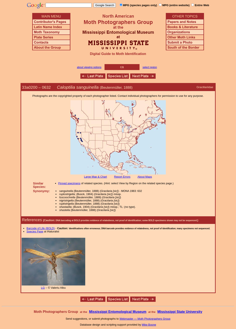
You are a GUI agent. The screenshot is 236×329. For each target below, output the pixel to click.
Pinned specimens (69, 183)
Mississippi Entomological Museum (117, 312)
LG (43, 287)
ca (122, 67)
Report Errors (122, 176)
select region (149, 67)
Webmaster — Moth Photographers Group (144, 318)
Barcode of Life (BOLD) (41, 228)
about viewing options (89, 67)
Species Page (35, 231)
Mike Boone (149, 324)
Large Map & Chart (95, 176)
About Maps (144, 176)
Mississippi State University (179, 312)
